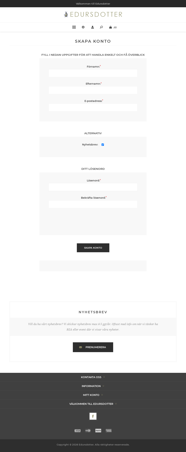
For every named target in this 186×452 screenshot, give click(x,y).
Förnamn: (93, 66)
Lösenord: (93, 180)
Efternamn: (93, 83)
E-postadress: (93, 101)
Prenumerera (96, 347)
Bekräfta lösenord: (93, 197)
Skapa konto (93, 247)
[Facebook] (93, 416)
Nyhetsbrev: (90, 144)
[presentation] (93, 220)
